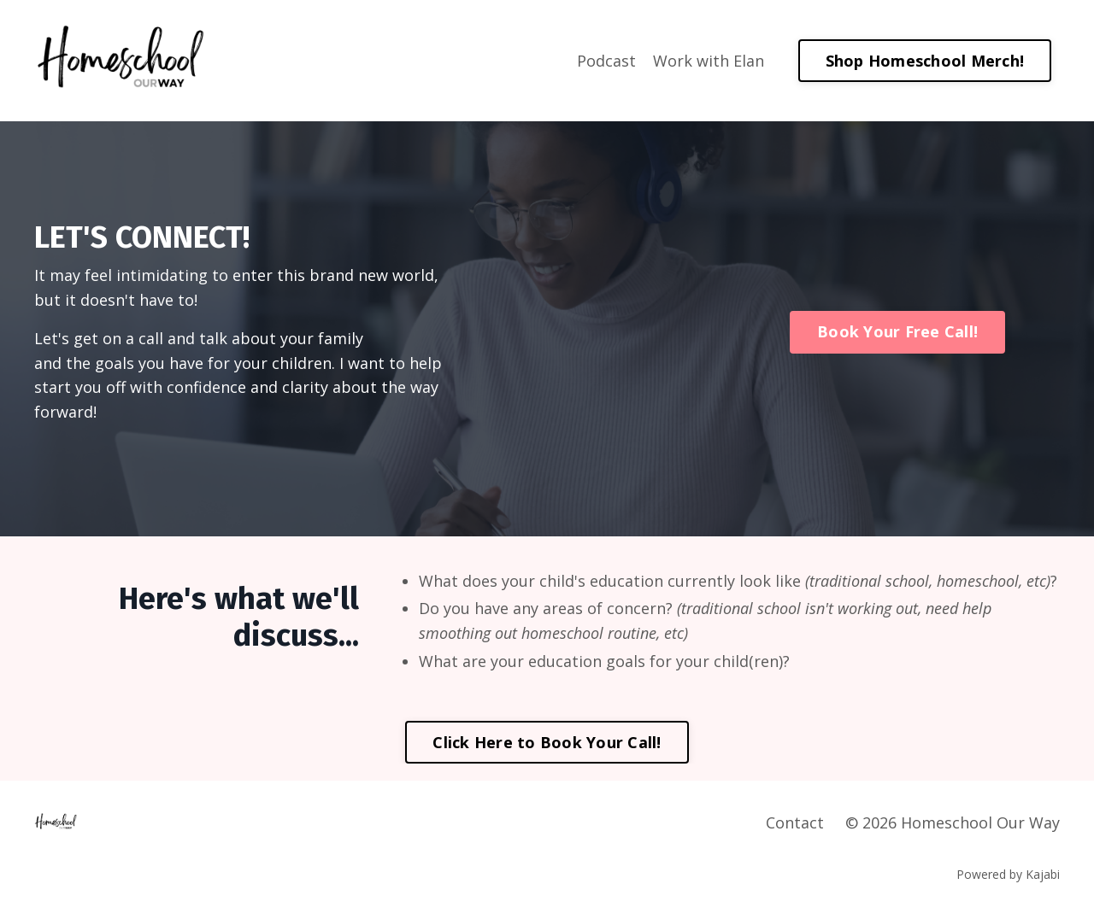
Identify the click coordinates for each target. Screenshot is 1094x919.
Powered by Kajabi (1008, 874)
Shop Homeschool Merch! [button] (925, 60)
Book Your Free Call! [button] (897, 331)
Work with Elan (708, 60)
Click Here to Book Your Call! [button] (546, 742)
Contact (795, 822)
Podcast (606, 60)
